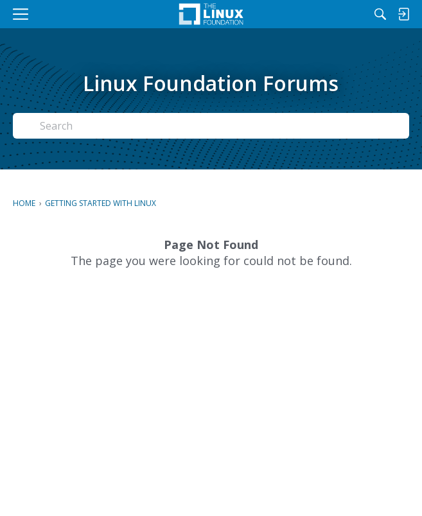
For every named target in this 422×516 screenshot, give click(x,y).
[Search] (380, 14)
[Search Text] (220, 126)
